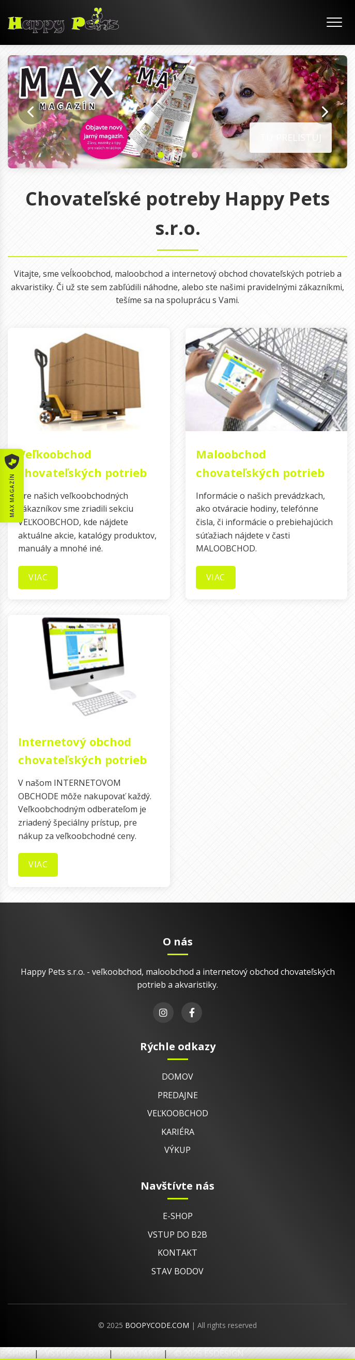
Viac (38, 577)
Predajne (178, 1095)
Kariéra (177, 1131)
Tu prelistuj (290, 137)
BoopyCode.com (157, 1325)
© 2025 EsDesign (209, 1353)
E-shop (178, 1216)
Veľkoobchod (177, 1113)
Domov (177, 1076)
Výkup (177, 1150)
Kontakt (177, 1252)
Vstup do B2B (177, 1234)
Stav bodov (177, 1271)
